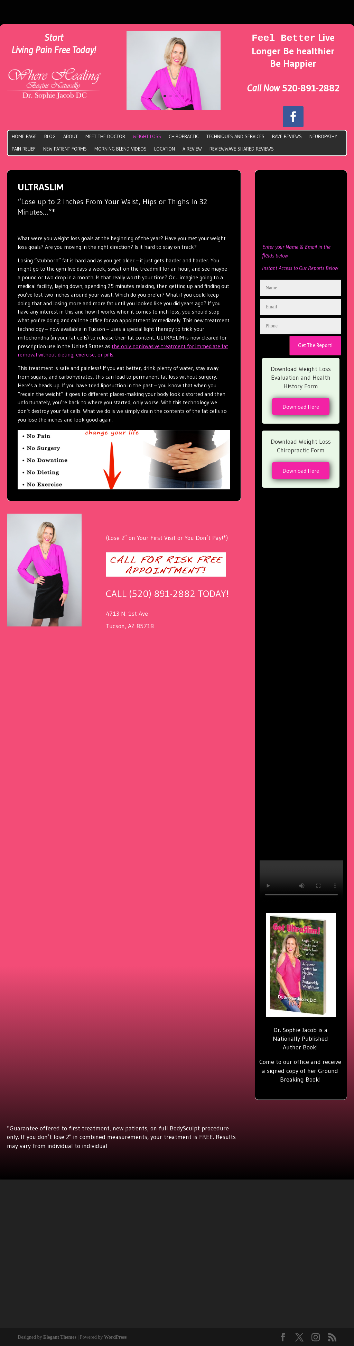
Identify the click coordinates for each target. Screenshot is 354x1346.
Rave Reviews (287, 136)
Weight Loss (147, 136)
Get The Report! (315, 344)
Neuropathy (323, 136)
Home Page (24, 136)
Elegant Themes (59, 1336)
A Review (192, 148)
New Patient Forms (65, 148)
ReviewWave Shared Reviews (241, 148)
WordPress (115, 1336)
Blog (50, 136)
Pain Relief (24, 148)
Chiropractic (184, 136)
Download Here (300, 406)
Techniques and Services (235, 136)
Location (164, 148)
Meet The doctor (105, 136)
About (70, 136)
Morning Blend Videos (120, 148)
